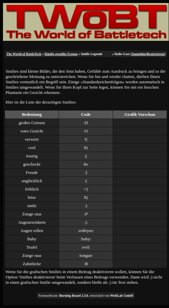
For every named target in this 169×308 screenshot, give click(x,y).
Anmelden (139, 54)
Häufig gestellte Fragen (60, 54)
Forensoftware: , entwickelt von (86, 295)
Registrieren (155, 54)
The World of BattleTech (23, 54)
